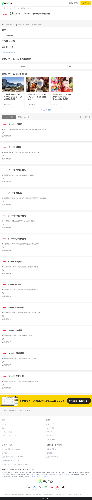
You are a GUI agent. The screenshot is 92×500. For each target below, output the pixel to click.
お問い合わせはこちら (39, 476)
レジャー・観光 (7, 432)
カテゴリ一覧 (50, 439)
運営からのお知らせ (17, 494)
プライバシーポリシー (70, 494)
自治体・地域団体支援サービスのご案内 (15, 464)
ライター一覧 (50, 435)
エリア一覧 (50, 428)
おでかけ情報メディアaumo (11, 449)
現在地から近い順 (23, 117)
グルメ (4, 428)
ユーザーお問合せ (48, 494)
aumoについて (83, 494)
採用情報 (28, 494)
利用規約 (58, 494)
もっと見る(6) (46, 110)
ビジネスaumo (6, 453)
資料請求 (49, 453)
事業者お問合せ (51, 449)
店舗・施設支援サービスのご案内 (12, 457)
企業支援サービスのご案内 (10, 460)
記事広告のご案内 (52, 457)
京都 (4, 74)
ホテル (4, 424)
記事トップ (50, 424)
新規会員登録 (74, 3)
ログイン (85, 3)
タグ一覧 (49, 432)
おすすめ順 (9, 117)
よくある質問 (37, 494)
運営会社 (7, 494)
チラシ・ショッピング (9, 435)
